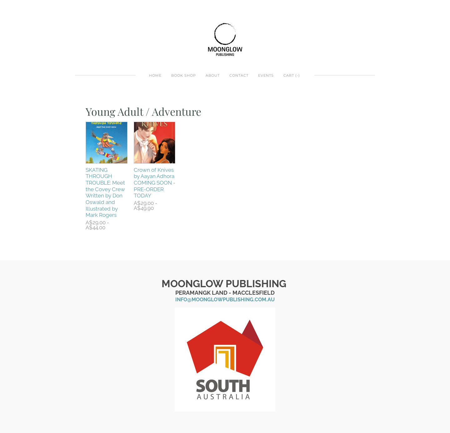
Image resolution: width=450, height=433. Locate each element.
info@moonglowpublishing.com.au (225, 300)
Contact (238, 75)
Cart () (291, 75)
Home (155, 75)
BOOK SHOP (183, 75)
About (213, 75)
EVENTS (266, 75)
